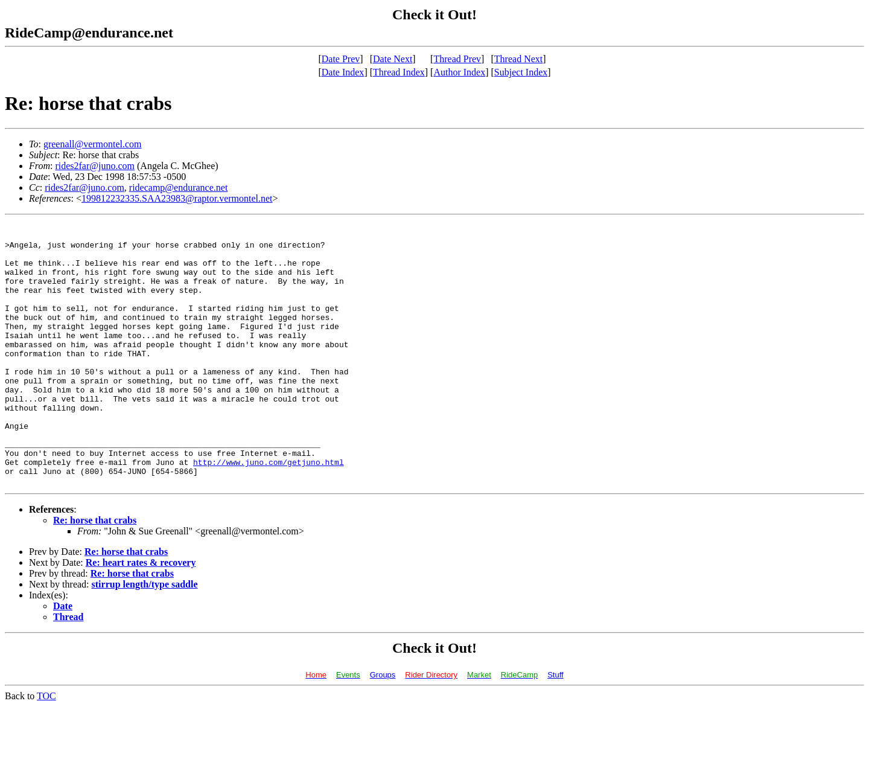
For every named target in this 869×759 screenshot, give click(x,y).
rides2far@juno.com (95, 166)
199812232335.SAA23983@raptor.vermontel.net (176, 198)
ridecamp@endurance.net (178, 187)
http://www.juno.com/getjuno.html (268, 510)
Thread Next (518, 59)
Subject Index (520, 72)
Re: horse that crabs (94, 573)
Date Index (343, 72)
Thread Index (399, 72)
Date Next (392, 59)
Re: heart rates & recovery (141, 615)
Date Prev (341, 59)
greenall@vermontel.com (92, 144)
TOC (46, 748)
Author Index (459, 72)
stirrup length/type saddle (145, 637)
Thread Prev (457, 59)
